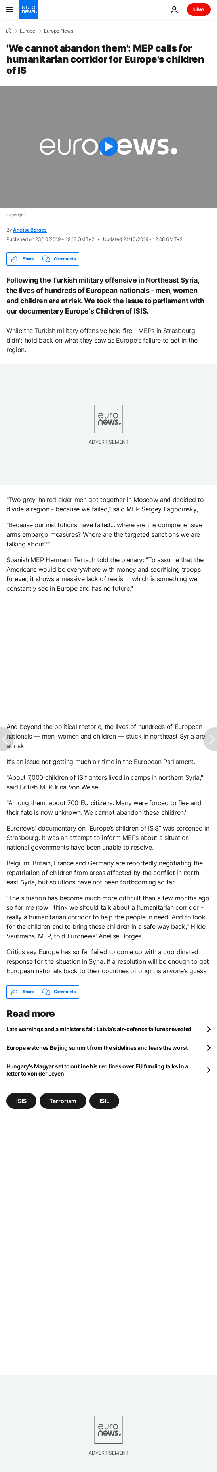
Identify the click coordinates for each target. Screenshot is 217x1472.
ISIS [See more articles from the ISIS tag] (21, 1100)
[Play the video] (108, 147)
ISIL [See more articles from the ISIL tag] (104, 1100)
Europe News (58, 31)
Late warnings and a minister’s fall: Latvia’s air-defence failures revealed (99, 1029)
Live (198, 9)
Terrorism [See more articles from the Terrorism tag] (62, 1100)
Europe (27, 31)
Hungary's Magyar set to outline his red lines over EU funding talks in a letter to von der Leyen (97, 1070)
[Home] (8, 30)
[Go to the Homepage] (28, 9)
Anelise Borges (30, 230)
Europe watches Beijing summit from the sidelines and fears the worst (97, 1047)
